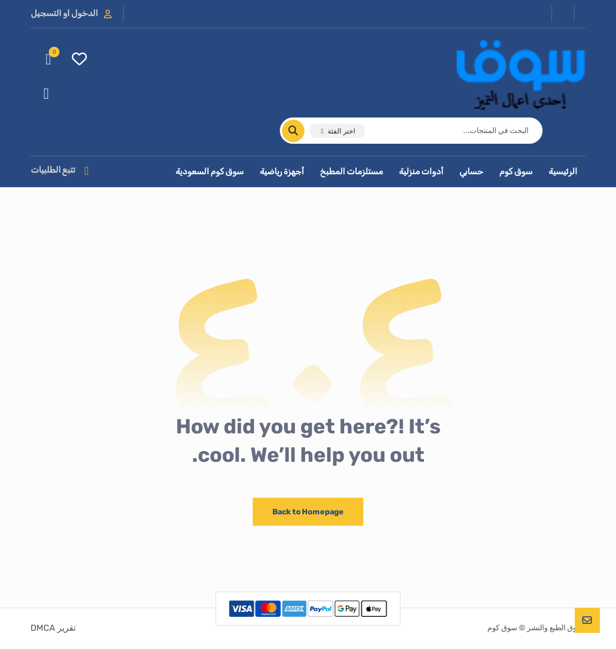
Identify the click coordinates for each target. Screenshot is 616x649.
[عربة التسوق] (48, 59)
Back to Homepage (307, 513)
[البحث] (299, 131)
